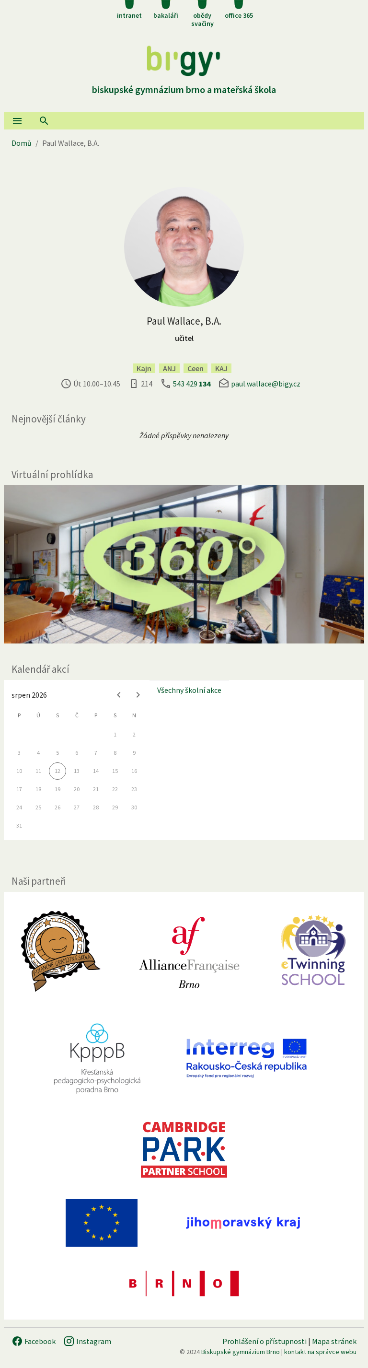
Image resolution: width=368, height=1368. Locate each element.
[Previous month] (118, 694)
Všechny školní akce (189, 690)
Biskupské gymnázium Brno (240, 1351)
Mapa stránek (334, 1341)
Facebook (34, 1341)
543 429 (191, 383)
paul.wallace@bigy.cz (265, 383)
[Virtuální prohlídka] (184, 564)
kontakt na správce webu (320, 1351)
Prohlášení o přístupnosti (264, 1341)
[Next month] (138, 694)
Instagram (87, 1341)
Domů (22, 143)
